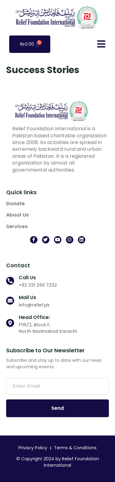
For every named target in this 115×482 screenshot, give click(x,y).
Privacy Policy (32, 448)
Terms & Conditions (75, 448)
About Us (17, 215)
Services (17, 226)
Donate (15, 203)
